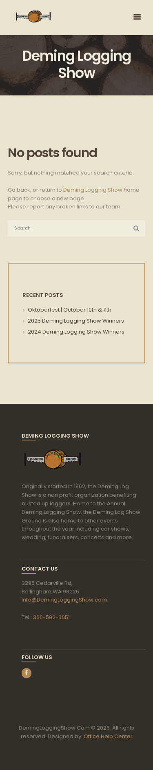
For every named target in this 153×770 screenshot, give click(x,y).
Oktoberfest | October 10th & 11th (69, 310)
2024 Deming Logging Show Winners (76, 332)
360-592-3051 (51, 617)
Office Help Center (108, 736)
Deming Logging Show (92, 190)
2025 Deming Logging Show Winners (76, 321)
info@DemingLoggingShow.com (64, 600)
